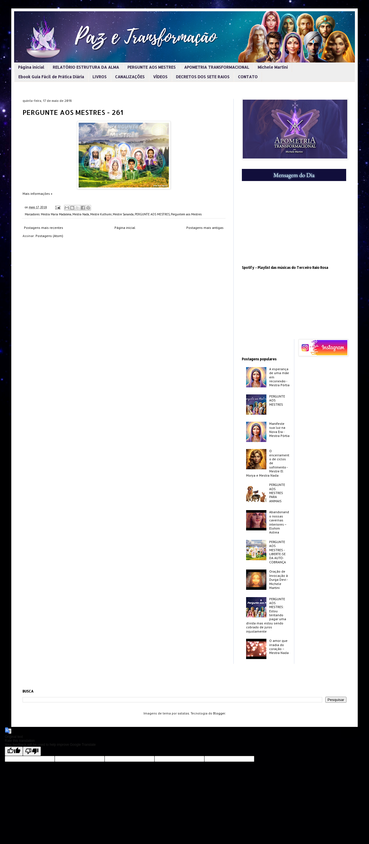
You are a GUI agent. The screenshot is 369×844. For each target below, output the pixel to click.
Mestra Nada (80, 214)
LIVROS (99, 76)
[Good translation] (14, 751)
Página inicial (31, 67)
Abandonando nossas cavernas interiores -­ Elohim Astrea (279, 522)
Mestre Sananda (123, 214)
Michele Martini (273, 67)
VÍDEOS (160, 76)
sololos (183, 713)
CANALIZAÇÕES (130, 76)
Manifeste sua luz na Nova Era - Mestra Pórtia (279, 429)
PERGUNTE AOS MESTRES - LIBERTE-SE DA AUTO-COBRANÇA (277, 552)
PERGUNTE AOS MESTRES (151, 67)
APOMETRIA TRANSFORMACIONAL (216, 67)
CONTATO (248, 76)
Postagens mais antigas (205, 227)
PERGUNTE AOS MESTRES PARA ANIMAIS (277, 493)
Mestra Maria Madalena (56, 214)
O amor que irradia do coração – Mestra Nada (279, 646)
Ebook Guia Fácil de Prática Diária (51, 76)
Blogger (219, 713)
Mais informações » (37, 193)
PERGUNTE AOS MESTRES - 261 (73, 112)
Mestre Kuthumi (101, 214)
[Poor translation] (32, 751)
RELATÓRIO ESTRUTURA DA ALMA (86, 67)
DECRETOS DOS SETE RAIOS (202, 76)
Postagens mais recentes (43, 227)
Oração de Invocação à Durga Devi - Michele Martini (278, 579)
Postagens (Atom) (49, 236)
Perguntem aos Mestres (186, 214)
